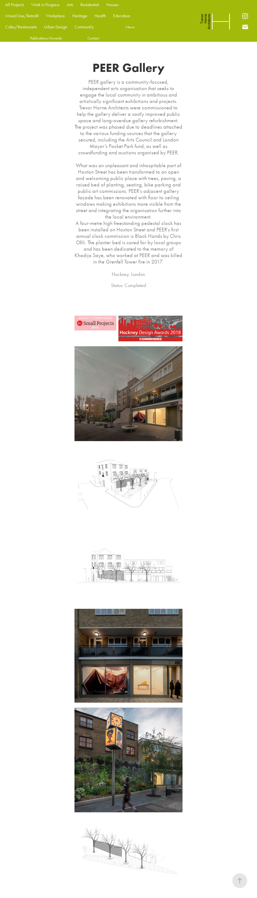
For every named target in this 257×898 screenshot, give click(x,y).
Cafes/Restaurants (21, 27)
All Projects (14, 4)
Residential (89, 4)
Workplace (55, 16)
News (130, 27)
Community (84, 27)
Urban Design (55, 27)
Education (121, 16)
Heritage (79, 16)
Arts (70, 4)
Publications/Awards (46, 38)
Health (100, 16)
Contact (93, 38)
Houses (112, 4)
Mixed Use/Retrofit (22, 16)
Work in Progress (45, 4)
